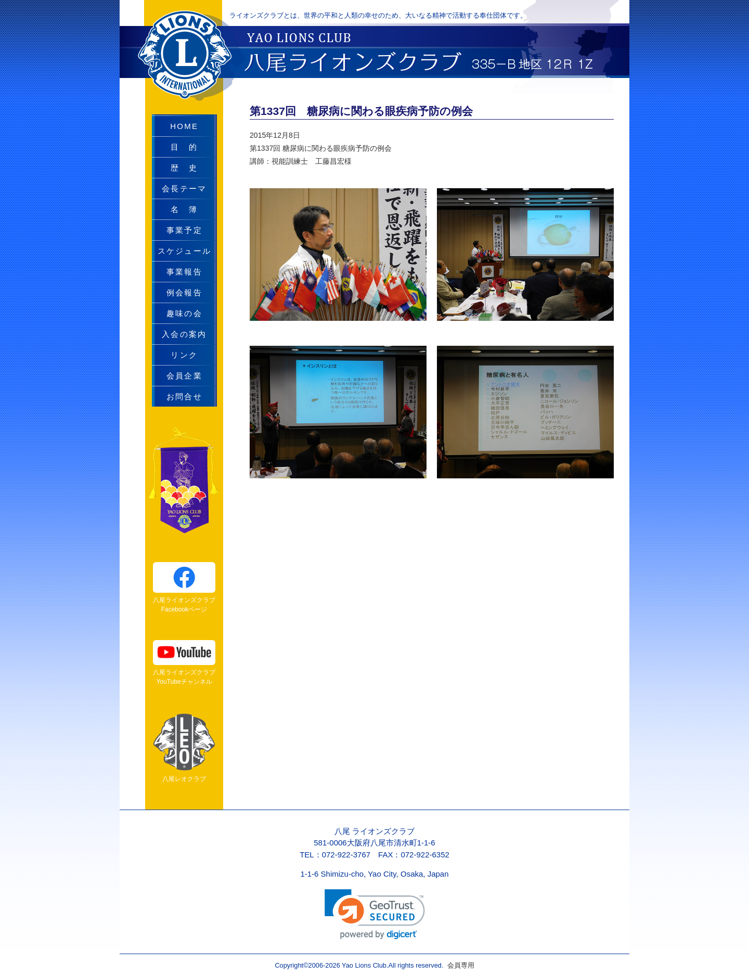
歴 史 (184, 167)
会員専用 (458, 965)
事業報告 (184, 271)
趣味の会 (184, 313)
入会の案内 (184, 334)
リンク (184, 354)
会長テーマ (184, 188)
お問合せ (184, 396)
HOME (184, 126)
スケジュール (185, 250)
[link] (374, 914)
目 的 (184, 146)
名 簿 (184, 209)
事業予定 (184, 230)
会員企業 (184, 375)
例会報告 (184, 292)
